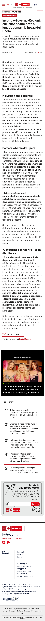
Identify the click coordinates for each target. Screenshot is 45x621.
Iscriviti (35, 504)
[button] (40, 13)
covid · (10, 334)
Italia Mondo (16, 12)
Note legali (12, 611)
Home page (6, 12)
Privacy (31, 608)
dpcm (16, 334)
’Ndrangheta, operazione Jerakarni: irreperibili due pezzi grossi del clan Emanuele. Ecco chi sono (23, 413)
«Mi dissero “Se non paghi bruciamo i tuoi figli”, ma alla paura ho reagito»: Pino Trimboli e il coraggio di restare (23, 457)
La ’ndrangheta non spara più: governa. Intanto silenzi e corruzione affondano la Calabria (24, 469)
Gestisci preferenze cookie (25, 611)
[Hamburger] (3, 4)
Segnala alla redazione (20, 608)
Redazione (8, 608)
